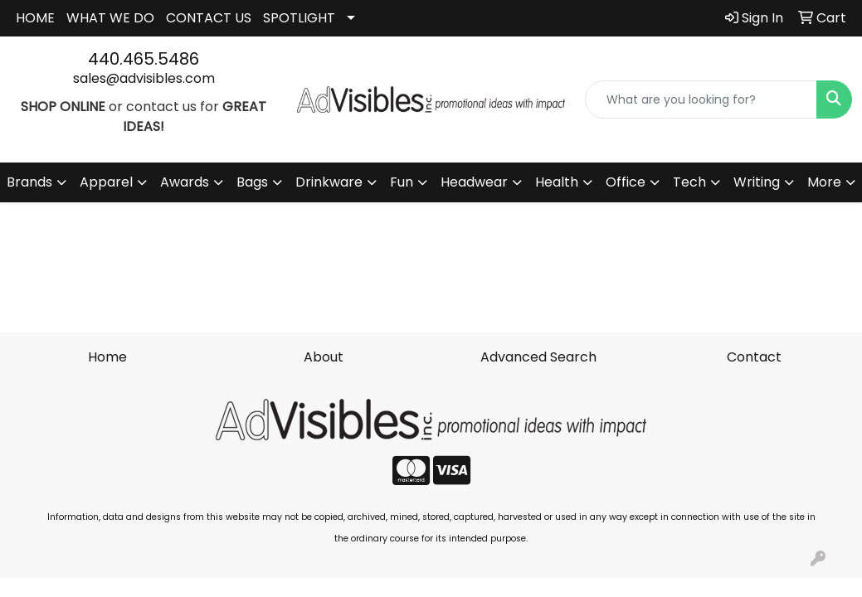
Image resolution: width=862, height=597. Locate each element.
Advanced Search (538, 356)
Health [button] (556, 182)
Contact (754, 356)
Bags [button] (252, 182)
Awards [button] (184, 182)
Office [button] (625, 182)
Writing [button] (756, 182)
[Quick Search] (701, 99)
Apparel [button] (106, 182)
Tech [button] (689, 182)
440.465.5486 (143, 58)
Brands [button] (29, 182)
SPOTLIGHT (299, 17)
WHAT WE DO (110, 17)
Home (107, 356)
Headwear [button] (474, 182)
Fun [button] (401, 182)
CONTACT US (208, 17)
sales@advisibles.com (144, 78)
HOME (35, 17)
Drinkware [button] (329, 182)
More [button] (824, 182)
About (323, 356)
